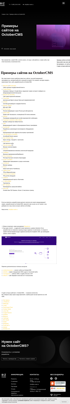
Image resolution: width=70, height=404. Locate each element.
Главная (4, 14)
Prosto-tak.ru (6, 325)
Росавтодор (13, 85)
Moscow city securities (9, 94)
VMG (4, 123)
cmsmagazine (6, 273)
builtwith (5, 272)
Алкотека (5, 148)
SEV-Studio (6, 320)
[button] (27, 358)
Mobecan (5, 316)
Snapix (5, 321)
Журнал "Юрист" (7, 105)
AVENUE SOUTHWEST (9, 174)
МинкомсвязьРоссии (57, 395)
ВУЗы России (6, 109)
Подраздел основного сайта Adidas (12, 120)
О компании (14, 381)
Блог (7, 14)
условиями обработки (23, 400)
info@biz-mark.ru (29, 4)
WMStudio (5, 303)
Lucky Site (5, 311)
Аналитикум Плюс (8, 307)
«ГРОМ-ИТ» (6, 302)
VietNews (5, 177)
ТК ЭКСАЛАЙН (7, 181)
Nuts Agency (6, 300)
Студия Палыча (7, 312)
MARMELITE (6, 329)
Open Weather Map (8, 138)
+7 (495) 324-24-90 (15, 4)
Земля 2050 (6, 112)
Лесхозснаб (6, 127)
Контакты (13, 384)
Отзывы (13, 389)
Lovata (5, 305)
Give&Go (5, 314)
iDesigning (5, 323)
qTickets (5, 101)
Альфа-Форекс (7, 89)
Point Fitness (6, 141)
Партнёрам (14, 386)
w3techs (5, 275)
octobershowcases (8, 270)
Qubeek (5, 327)
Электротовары (7, 145)
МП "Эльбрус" (7, 185)
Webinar (5, 116)
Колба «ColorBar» (7, 159)
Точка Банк (6, 98)
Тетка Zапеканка (7, 156)
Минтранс (5, 85)
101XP (5, 130)
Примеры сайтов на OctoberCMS (17, 14)
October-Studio (7, 309)
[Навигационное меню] (64, 3)
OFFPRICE (6, 163)
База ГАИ (5, 188)
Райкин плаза (6, 170)
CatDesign (5, 318)
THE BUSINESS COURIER (10, 134)
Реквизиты (14, 379)
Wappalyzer (27, 226)
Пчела (4, 166)
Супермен (5, 152)
